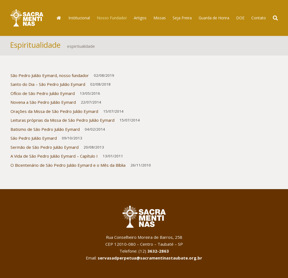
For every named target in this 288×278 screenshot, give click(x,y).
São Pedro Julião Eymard (33, 139)
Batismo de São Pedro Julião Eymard (45, 131)
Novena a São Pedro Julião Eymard (43, 104)
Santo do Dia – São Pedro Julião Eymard (47, 86)
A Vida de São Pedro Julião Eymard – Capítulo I (54, 157)
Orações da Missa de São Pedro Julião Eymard (54, 113)
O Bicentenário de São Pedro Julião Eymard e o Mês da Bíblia (68, 167)
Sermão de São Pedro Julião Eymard (44, 149)
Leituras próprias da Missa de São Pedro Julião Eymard (62, 122)
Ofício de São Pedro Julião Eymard (42, 95)
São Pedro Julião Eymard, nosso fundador (49, 77)
